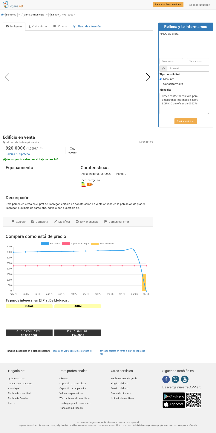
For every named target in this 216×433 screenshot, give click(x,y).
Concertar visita (173, 84)
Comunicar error (116, 221)
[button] (69, 15)
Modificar (62, 221)
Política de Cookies (18, 396)
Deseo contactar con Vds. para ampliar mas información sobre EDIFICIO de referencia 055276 (184, 103)
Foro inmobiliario (119, 387)
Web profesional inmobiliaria (74, 396)
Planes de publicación (71, 405)
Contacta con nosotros (20, 383)
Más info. (169, 79)
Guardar (18, 221)
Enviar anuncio (87, 221)
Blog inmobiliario (119, 383)
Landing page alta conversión (74, 400)
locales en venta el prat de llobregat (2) (72, 351)
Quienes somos (16, 378)
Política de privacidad (19, 391)
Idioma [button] (13, 400)
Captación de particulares (72, 383)
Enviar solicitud (185, 121)
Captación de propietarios (72, 387)
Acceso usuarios (199, 5)
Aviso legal (13, 387)
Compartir (39, 221)
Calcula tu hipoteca (18, 154)
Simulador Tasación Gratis (168, 4)
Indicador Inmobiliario (122, 396)
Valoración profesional (71, 391)
